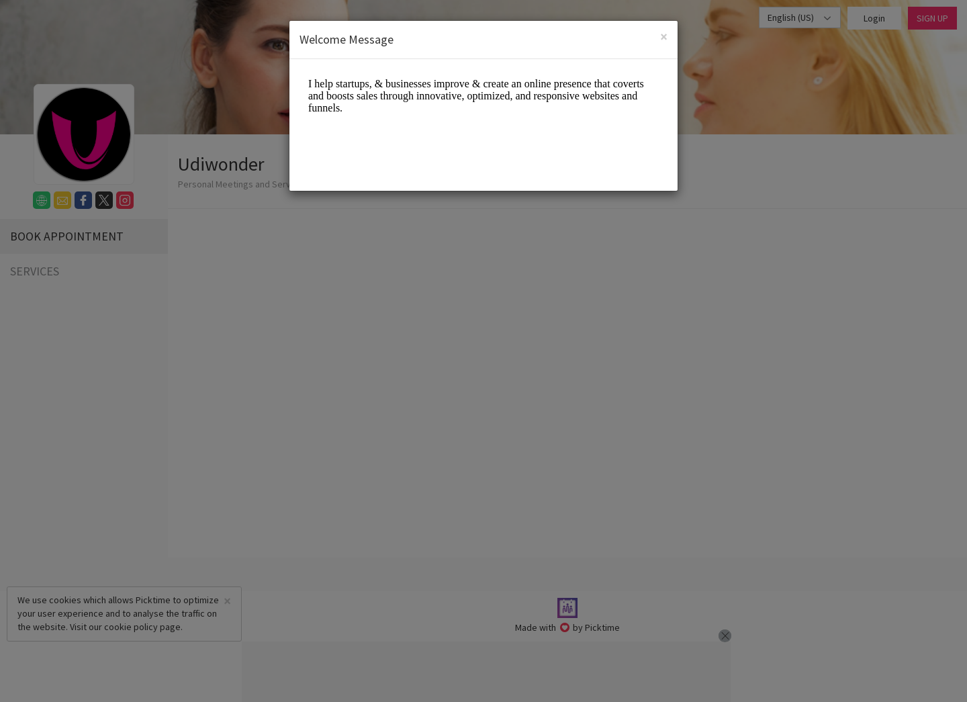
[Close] (663, 37)
